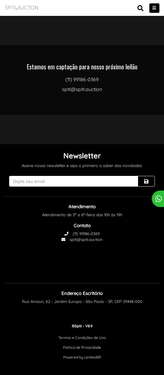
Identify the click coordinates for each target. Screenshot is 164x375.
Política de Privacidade (82, 347)
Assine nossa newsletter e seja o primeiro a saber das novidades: (82, 165)
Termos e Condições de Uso (82, 337)
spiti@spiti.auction (82, 239)
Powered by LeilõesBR (82, 357)
